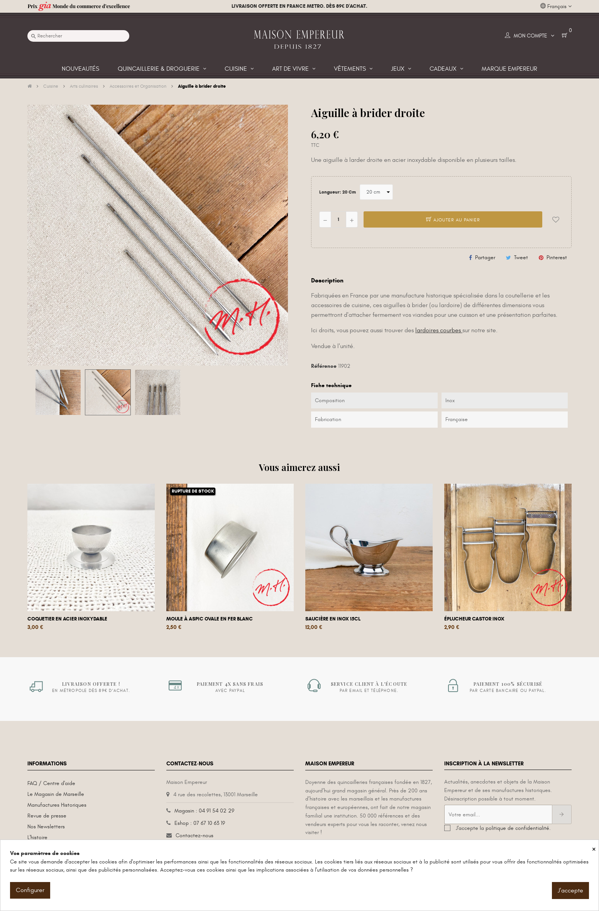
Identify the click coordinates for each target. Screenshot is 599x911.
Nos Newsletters (46, 826)
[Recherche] (78, 36)
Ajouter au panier (453, 220)
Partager (485, 257)
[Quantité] (338, 219)
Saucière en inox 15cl (332, 619)
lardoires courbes (438, 330)
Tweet (521, 257)
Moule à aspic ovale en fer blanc (209, 619)
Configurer (30, 890)
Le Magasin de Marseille (55, 794)
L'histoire (37, 837)
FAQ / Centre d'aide (51, 783)
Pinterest (557, 257)
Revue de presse (46, 815)
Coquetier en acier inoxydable (67, 619)
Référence (324, 366)
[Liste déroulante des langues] (556, 6)
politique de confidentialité (517, 828)
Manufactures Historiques (56, 805)
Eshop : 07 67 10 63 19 (199, 823)
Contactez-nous (194, 835)
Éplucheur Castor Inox (474, 619)
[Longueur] (376, 192)
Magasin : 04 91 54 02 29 (204, 810)
